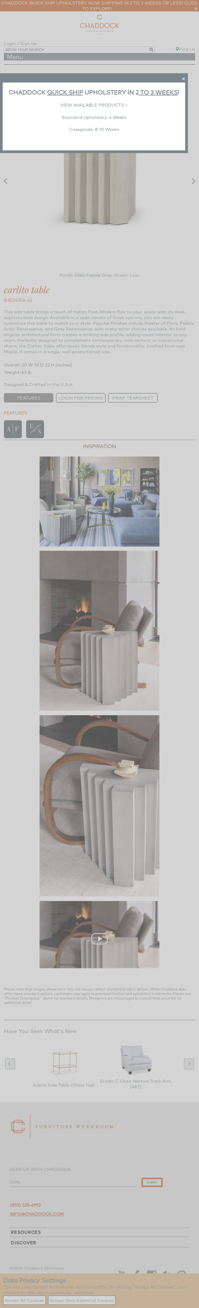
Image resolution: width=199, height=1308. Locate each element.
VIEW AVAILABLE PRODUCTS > (94, 105)
